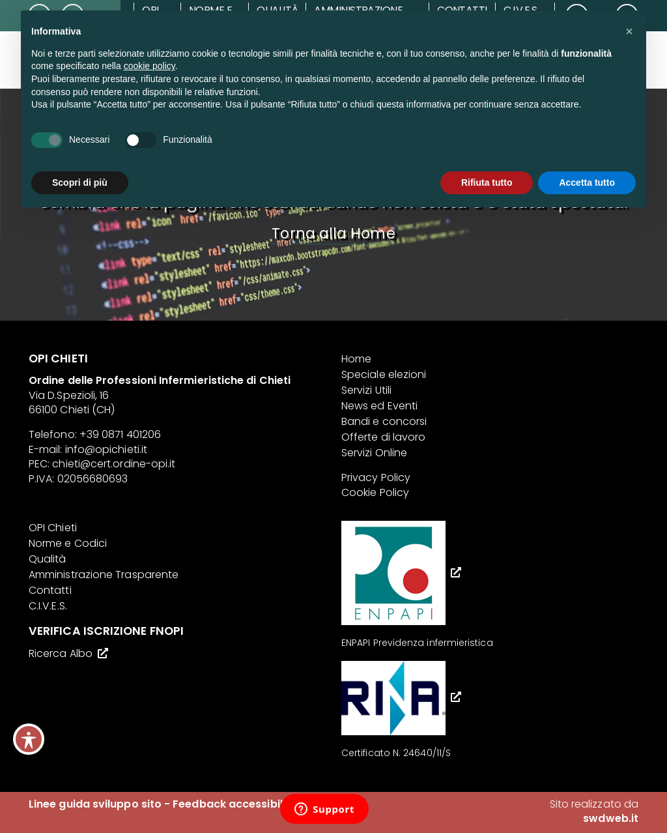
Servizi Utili (366, 390)
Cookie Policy (375, 492)
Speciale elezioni (383, 374)
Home (356, 358)
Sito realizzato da (594, 811)
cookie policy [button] (149, 66)
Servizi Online (374, 452)
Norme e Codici (68, 543)
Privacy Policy (375, 477)
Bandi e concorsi (384, 421)
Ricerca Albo (60, 653)
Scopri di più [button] (79, 182)
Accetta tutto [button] (587, 182)
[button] (629, 31)
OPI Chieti (53, 527)
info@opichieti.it (106, 449)
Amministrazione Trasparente (103, 574)
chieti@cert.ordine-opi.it (113, 463)
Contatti (50, 590)
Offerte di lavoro (383, 437)
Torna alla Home (333, 233)
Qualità (47, 558)
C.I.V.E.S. (48, 605)
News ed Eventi (379, 405)
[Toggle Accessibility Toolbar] (28, 739)
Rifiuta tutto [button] (487, 182)
